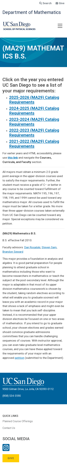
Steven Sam (49, 247)
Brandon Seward (12, 251)
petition (19, 357)
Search (45, 3)
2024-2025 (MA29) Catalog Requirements (34, 111)
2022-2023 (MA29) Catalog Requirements (34, 132)
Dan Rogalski (32, 247)
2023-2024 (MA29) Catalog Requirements (34, 122)
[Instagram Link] (5, 449)
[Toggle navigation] (60, 25)
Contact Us (8, 428)
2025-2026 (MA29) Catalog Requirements (34, 100)
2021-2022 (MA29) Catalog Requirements (34, 144)
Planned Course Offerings (17, 421)
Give (60, 3)
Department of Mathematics (31, 12)
